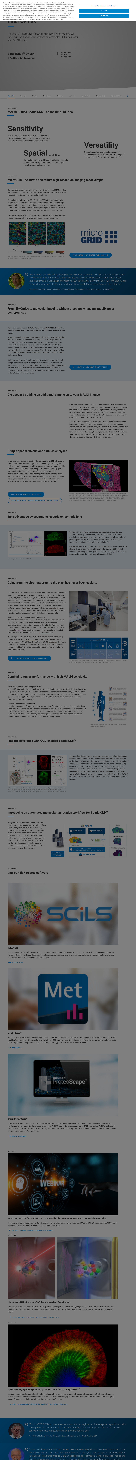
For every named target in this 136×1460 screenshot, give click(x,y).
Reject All (104, 11)
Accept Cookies (104, 15)
